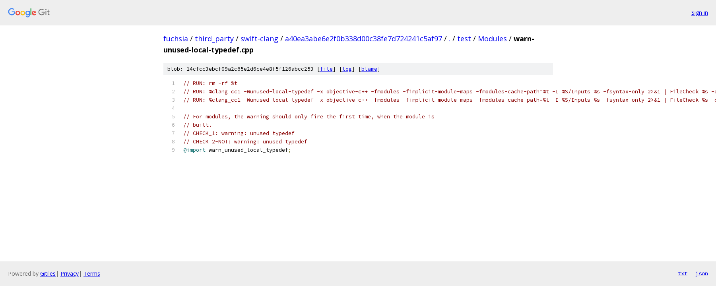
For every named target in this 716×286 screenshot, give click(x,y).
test (464, 38)
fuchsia (175, 38)
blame (369, 69)
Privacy (69, 273)
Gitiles (48, 273)
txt (682, 273)
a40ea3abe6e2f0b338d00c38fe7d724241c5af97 (363, 38)
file (326, 69)
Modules (492, 38)
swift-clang (259, 38)
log (347, 69)
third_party (214, 38)
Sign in (699, 12)
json (701, 273)
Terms (91, 273)
